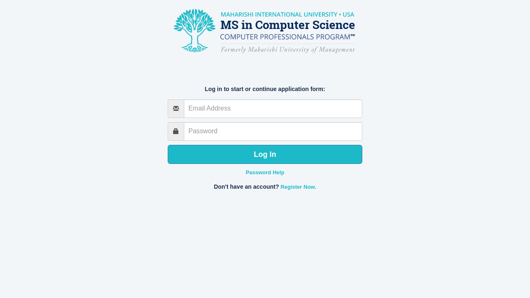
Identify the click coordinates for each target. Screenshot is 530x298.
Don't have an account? (246, 186)
